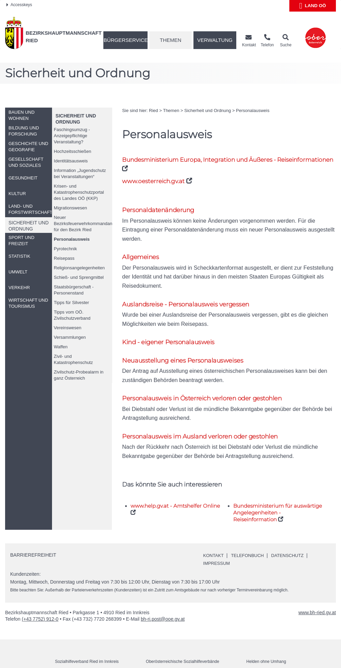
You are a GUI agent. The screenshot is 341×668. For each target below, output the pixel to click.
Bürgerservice (126, 40)
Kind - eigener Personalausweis (169, 326)
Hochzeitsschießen (72, 151)
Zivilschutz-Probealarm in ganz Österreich (78, 375)
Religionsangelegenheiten (79, 267)
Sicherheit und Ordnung (207, 110)
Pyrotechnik (65, 248)
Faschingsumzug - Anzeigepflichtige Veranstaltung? (72, 135)
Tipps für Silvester (71, 302)
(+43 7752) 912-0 (40, 605)
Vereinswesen (67, 327)
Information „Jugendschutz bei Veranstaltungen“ (80, 173)
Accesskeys (19, 4)
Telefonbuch (250, 541)
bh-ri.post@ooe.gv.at (163, 605)
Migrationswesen (70, 207)
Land (312, 6)
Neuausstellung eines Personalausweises (184, 345)
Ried (153, 110)
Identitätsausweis (71, 160)
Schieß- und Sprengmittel (79, 277)
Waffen (60, 346)
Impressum (217, 549)
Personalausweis (72, 239)
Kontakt (214, 541)
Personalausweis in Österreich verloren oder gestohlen (205, 383)
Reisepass (64, 258)
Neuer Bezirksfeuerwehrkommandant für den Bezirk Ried (83, 223)
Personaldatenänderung (160, 210)
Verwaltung (215, 40)
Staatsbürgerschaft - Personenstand (73, 290)
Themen (170, 40)
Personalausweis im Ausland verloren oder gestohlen (203, 422)
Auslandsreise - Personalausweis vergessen (187, 287)
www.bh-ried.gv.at (317, 598)
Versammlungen (70, 337)
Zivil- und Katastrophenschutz (73, 359)
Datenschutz (292, 541)
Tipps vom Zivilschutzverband (72, 315)
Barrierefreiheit (33, 541)
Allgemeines (141, 249)
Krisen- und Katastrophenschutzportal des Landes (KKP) (79, 192)
